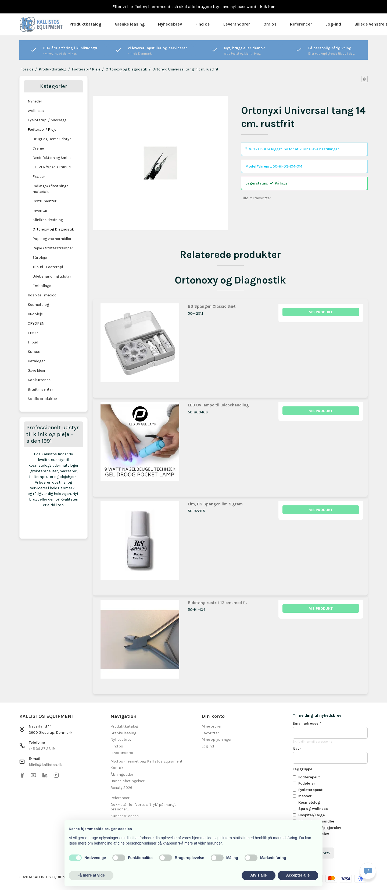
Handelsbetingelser (127, 781)
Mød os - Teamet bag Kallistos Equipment (146, 761)
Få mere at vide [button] (91, 875)
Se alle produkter (42, 398)
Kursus (34, 351)
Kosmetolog (38, 304)
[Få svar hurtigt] (368, 871)
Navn (297, 748)
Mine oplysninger (217, 739)
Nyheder (35, 101)
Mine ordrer (212, 726)
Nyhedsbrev (170, 24)
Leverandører (236, 24)
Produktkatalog (85, 24)
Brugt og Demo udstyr (52, 139)
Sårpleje (40, 257)
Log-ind (333, 24)
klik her (267, 6)
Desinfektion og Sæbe (51, 157)
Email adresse (307, 723)
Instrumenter (44, 201)
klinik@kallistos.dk (45, 765)
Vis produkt (321, 312)
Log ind (208, 746)
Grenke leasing (130, 24)
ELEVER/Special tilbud (52, 167)
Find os (202, 24)
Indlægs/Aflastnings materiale (51, 189)
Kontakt (117, 767)
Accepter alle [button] (298, 875)
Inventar (40, 210)
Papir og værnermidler (52, 238)
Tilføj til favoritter (256, 198)
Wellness (36, 110)
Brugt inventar (40, 389)
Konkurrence (39, 380)
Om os (270, 24)
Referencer (301, 24)
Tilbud (33, 342)
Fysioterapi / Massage (47, 120)
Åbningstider (121, 774)
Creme (38, 148)
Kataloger (36, 361)
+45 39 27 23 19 (42, 748)
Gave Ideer (36, 370)
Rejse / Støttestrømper (53, 248)
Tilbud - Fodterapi (48, 267)
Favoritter (210, 733)
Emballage (42, 285)
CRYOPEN (36, 323)
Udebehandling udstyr (52, 276)
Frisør (33, 333)
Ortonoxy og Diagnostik (53, 229)
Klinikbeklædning (48, 220)
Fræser (39, 176)
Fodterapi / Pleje (42, 129)
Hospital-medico (42, 295)
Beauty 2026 (121, 787)
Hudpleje (35, 314)
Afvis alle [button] (258, 875)
